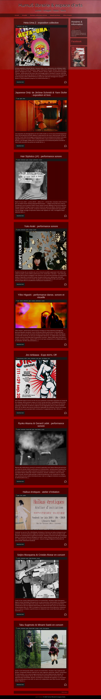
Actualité (24, 15)
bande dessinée (20, 358)
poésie (24, 495)
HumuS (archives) (55, 15)
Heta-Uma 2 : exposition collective (41, 22)
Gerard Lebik (28, 429)
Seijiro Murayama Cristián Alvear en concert (41, 555)
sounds (40, 159)
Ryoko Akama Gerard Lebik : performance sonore (41, 424)
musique (31, 159)
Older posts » (65, 692)
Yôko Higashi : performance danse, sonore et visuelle (41, 296)
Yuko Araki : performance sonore (41, 226)
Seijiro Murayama (32, 558)
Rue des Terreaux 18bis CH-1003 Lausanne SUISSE (76, 28)
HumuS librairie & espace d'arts (50, 5)
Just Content (39, 697)
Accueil (17, 15)
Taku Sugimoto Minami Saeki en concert (41, 625)
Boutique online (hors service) (38, 15)
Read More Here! (20, 82)
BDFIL (25, 358)
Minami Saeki (32, 628)
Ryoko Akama (38, 429)
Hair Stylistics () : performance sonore (41, 156)
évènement (19, 26)
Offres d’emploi (67, 15)
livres (24, 98)
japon (26, 26)
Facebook (76, 41)
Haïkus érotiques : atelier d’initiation (41, 492)
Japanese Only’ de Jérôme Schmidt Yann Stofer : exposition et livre (41, 93)
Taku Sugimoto (46, 628)
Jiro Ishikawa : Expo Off (41, 355)
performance (35, 159)
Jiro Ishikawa (44, 358)
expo (23, 26)
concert (18, 159)
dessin (29, 358)
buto (18, 300)
